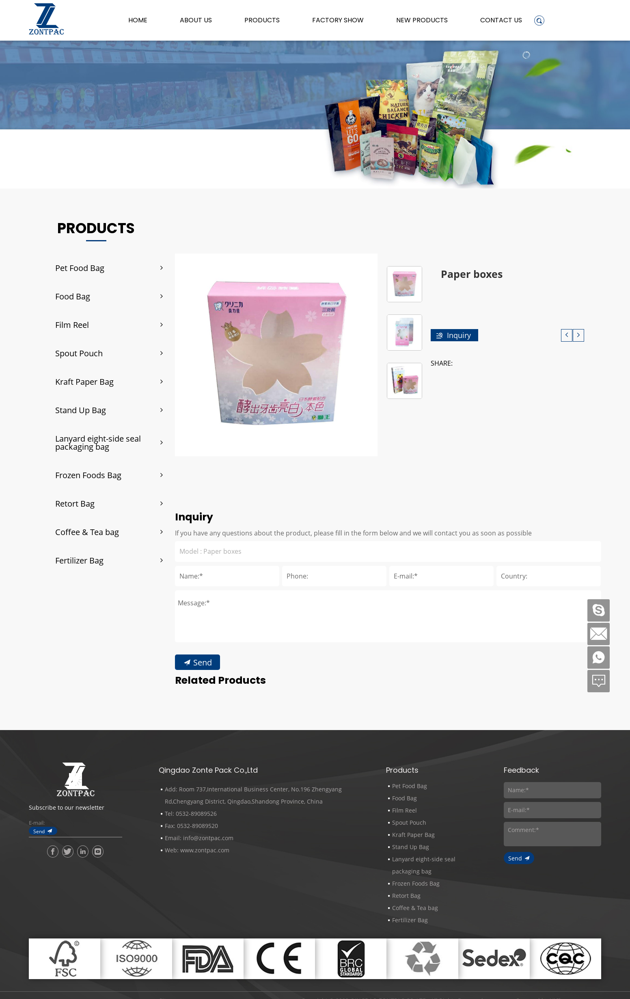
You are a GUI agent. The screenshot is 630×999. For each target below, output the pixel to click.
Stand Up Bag (80, 410)
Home (137, 20)
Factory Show (338, 20)
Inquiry (459, 335)
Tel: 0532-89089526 (191, 813)
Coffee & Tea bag (87, 532)
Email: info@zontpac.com (199, 838)
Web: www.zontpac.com (197, 850)
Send (39, 831)
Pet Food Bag (79, 267)
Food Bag (72, 296)
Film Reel (72, 324)
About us (196, 20)
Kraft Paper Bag (84, 381)
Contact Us (501, 20)
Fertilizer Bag (79, 560)
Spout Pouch (79, 353)
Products (262, 20)
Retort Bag (75, 503)
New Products (422, 20)
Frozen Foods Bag (88, 475)
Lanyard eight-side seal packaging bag (98, 442)
